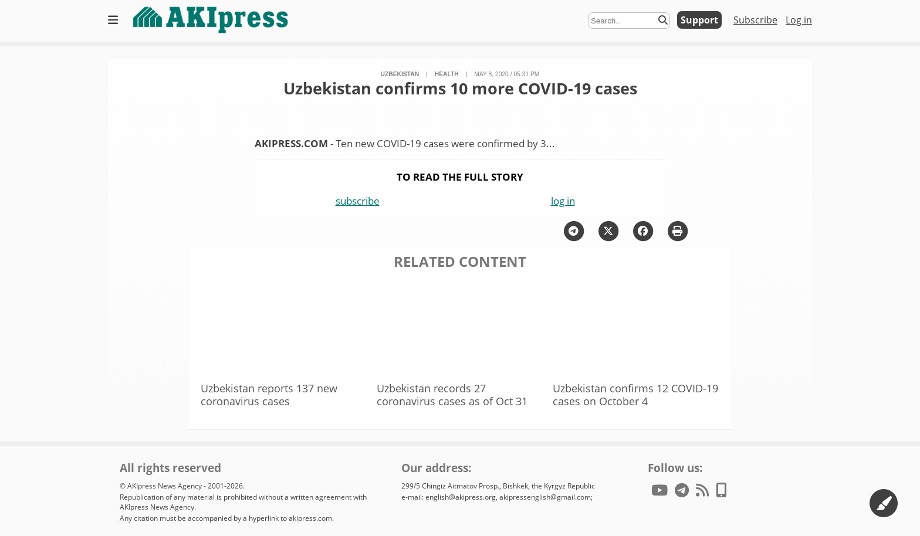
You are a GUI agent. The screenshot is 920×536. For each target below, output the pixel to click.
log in (563, 201)
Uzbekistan (400, 74)
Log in (799, 19)
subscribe (358, 201)
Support (699, 19)
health (447, 74)
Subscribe (755, 19)
